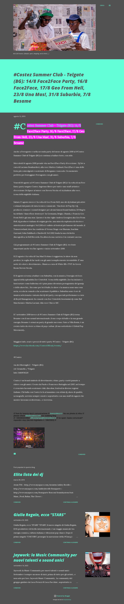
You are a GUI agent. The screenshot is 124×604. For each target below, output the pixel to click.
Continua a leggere (70, 502)
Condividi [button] (99, 124)
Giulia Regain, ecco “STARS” (39, 514)
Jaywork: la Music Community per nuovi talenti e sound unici (45, 557)
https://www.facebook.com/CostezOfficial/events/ (38, 345)
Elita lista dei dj (28, 474)
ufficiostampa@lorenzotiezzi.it (43, 418)
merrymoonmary (67, 599)
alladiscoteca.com (33, 416)
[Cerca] (102, 5)
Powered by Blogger (62, 596)
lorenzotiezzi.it (56, 413)
